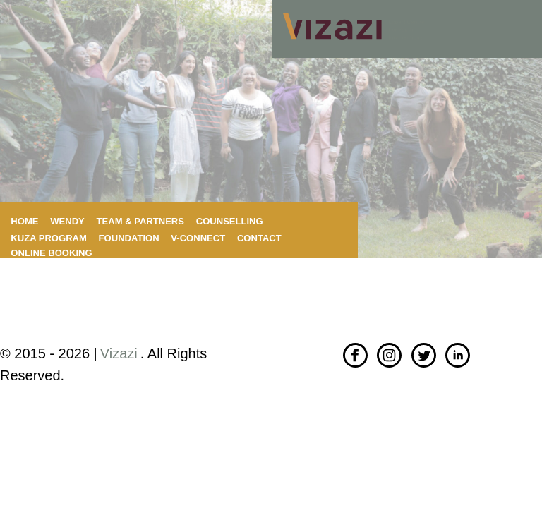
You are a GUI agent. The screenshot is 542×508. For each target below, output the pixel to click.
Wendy (67, 221)
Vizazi (119, 353)
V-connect (198, 238)
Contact (259, 238)
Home (24, 221)
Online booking (51, 253)
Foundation (129, 238)
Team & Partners (140, 221)
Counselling (229, 221)
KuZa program (49, 238)
